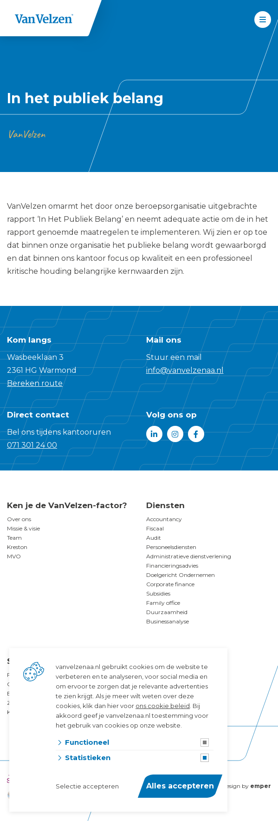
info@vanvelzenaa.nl (185, 370)
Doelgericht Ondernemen (180, 574)
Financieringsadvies (172, 565)
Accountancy (164, 519)
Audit (153, 537)
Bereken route (35, 383)
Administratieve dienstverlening (188, 556)
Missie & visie (23, 528)
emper (260, 785)
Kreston (17, 546)
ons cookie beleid (163, 705)
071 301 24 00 (32, 445)
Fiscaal (155, 528)
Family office (163, 602)
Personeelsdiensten (171, 546)
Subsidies (158, 593)
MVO (14, 556)
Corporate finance (170, 584)
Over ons (19, 519)
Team (14, 537)
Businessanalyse (167, 621)
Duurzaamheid (166, 612)
